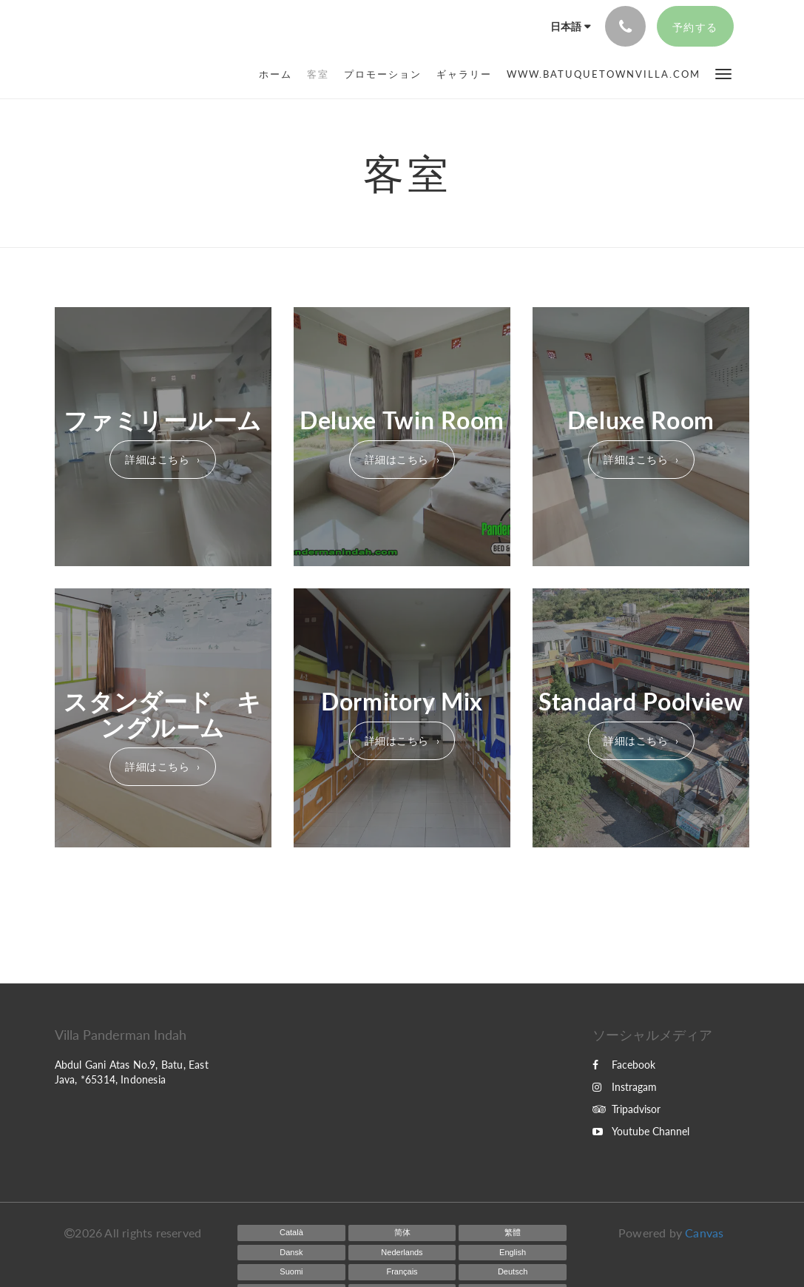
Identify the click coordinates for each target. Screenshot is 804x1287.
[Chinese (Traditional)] (513, 1233)
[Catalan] (291, 1233)
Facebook (623, 1064)
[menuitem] (279, 74)
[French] (402, 1272)
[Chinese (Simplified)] (402, 1233)
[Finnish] (291, 1272)
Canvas (704, 1233)
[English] (513, 1253)
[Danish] (291, 1253)
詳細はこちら (157, 459)
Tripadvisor (626, 1109)
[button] (723, 72)
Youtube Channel (640, 1131)
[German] (513, 1272)
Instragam (624, 1087)
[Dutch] (402, 1253)
